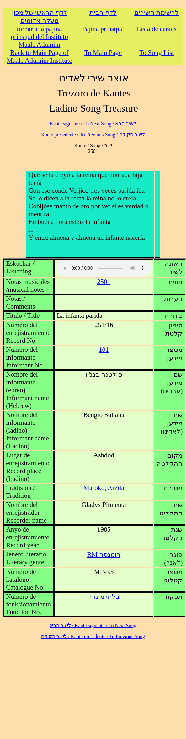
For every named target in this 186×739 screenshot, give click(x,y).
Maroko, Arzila (103, 488)
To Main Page (103, 52)
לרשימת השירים (156, 12)
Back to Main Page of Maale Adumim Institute (39, 56)
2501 (104, 281)
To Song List (156, 52)
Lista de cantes (157, 29)
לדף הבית (102, 12)
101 (104, 349)
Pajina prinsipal (103, 29)
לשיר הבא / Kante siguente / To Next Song (93, 123)
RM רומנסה (104, 554)
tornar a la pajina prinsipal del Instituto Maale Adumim (39, 36)
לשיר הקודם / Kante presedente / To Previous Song (93, 134)
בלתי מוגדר (104, 597)
